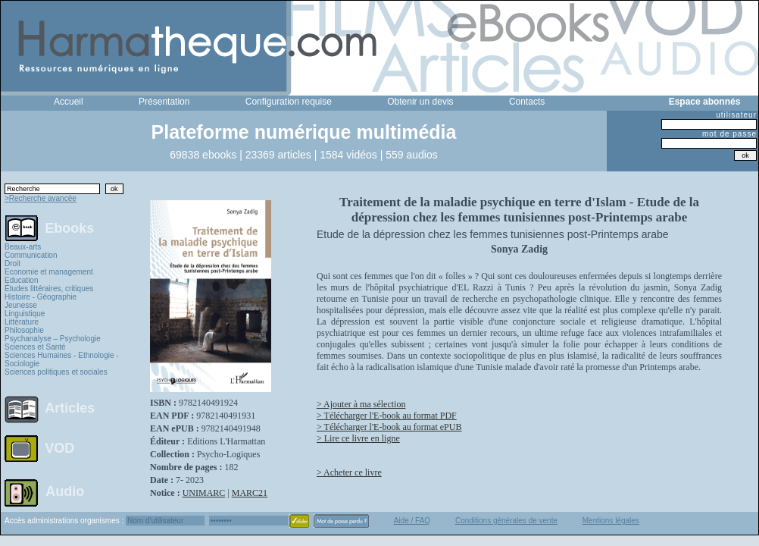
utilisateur (736, 115)
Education (21, 280)
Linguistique (25, 313)
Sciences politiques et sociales (56, 372)
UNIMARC (204, 493)
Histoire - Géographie (41, 297)
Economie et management (49, 272)
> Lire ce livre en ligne (358, 438)
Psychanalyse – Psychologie (53, 338)
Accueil (68, 101)
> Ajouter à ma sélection (361, 404)
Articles (70, 408)
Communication (31, 255)
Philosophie (24, 330)
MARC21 (249, 493)
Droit (12, 263)
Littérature (22, 322)
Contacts (527, 101)
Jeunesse (21, 305)
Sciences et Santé (35, 347)
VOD (59, 448)
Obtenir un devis (420, 101)
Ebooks (69, 227)
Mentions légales (611, 520)
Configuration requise (288, 101)
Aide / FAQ (412, 520)
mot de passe (729, 134)
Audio (64, 490)
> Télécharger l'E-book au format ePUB (389, 427)
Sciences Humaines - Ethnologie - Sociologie (62, 359)
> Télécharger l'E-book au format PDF (387, 415)
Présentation (164, 101)
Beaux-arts (23, 247)
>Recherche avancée (41, 198)
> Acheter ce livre (349, 472)
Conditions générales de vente (506, 520)
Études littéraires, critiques (49, 288)
